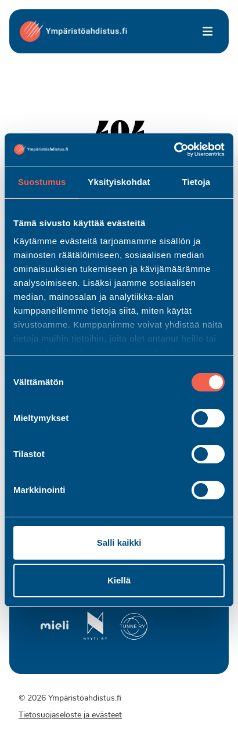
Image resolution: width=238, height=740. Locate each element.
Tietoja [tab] (196, 182)
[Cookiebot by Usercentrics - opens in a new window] (174, 149)
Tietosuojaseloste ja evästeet (70, 715)
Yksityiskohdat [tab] (119, 182)
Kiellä (119, 580)
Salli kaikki (119, 542)
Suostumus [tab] (42, 182)
